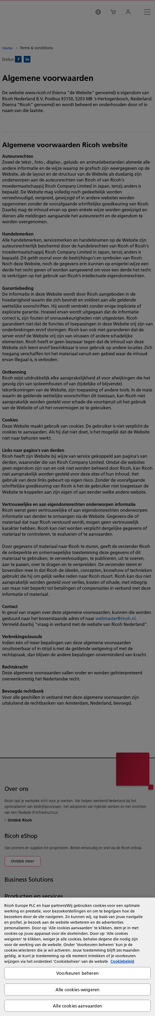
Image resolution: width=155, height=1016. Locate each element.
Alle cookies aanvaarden (77, 1006)
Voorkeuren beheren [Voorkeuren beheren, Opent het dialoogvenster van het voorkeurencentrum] (77, 973)
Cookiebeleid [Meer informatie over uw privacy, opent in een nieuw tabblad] (122, 961)
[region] (77, 957)
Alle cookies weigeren (77, 989)
